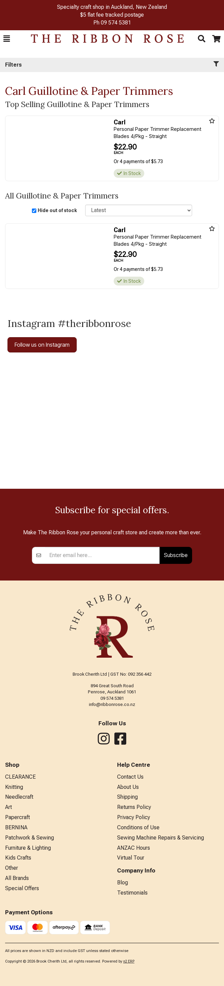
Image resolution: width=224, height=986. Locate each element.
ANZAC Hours (133, 848)
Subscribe (176, 555)
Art (8, 807)
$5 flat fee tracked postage (112, 15)
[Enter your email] (102, 555)
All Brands (17, 878)
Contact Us (130, 777)
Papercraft (17, 817)
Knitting (14, 787)
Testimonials (132, 892)
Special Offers (22, 888)
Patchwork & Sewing (29, 837)
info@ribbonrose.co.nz (112, 704)
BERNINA (16, 827)
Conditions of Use (138, 827)
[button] (7, 39)
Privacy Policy (133, 817)
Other (11, 868)
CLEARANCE (20, 777)
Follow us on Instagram (42, 344)
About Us (128, 787)
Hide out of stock (57, 210)
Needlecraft (19, 797)
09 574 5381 (116, 22)
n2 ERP (128, 961)
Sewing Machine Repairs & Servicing (160, 837)
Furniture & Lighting (28, 848)
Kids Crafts (18, 857)
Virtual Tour (130, 857)
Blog (122, 882)
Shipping (127, 797)
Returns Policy (134, 807)
